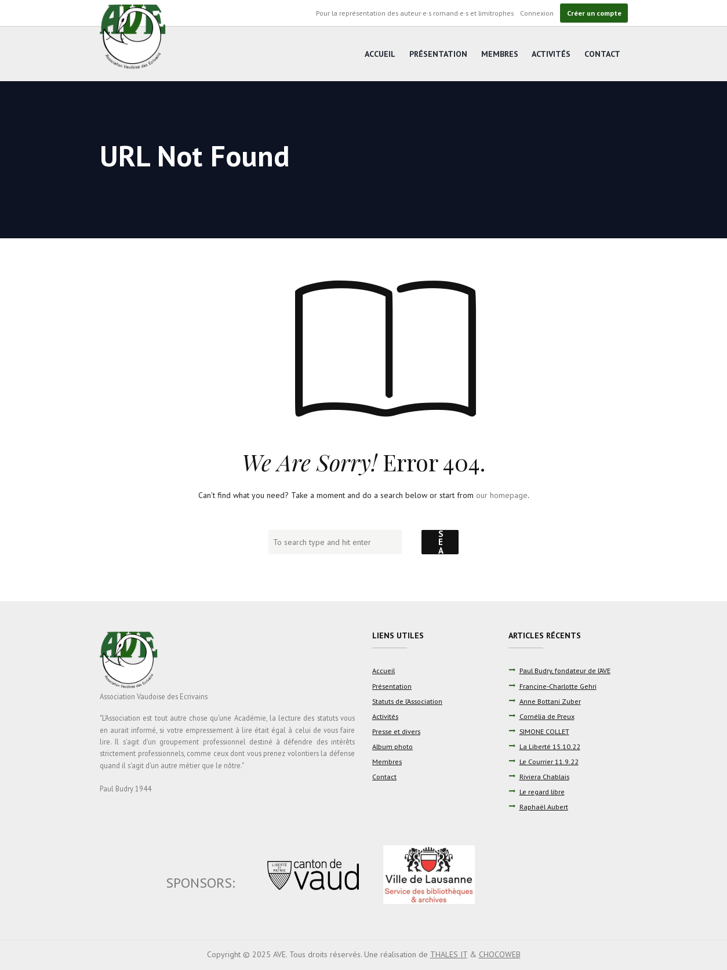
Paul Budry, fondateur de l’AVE (564, 670)
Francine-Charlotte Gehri (558, 686)
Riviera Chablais (544, 776)
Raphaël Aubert (543, 806)
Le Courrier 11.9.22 (549, 761)
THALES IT (448, 954)
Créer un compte (594, 12)
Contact (602, 54)
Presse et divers (396, 731)
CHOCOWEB (500, 954)
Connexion (537, 12)
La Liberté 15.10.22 (549, 746)
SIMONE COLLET (544, 731)
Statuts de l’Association (407, 701)
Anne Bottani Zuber (550, 701)
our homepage (502, 495)
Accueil (380, 54)
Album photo (392, 746)
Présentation (438, 54)
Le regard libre (542, 791)
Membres (499, 54)
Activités (551, 54)
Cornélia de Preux (547, 716)
